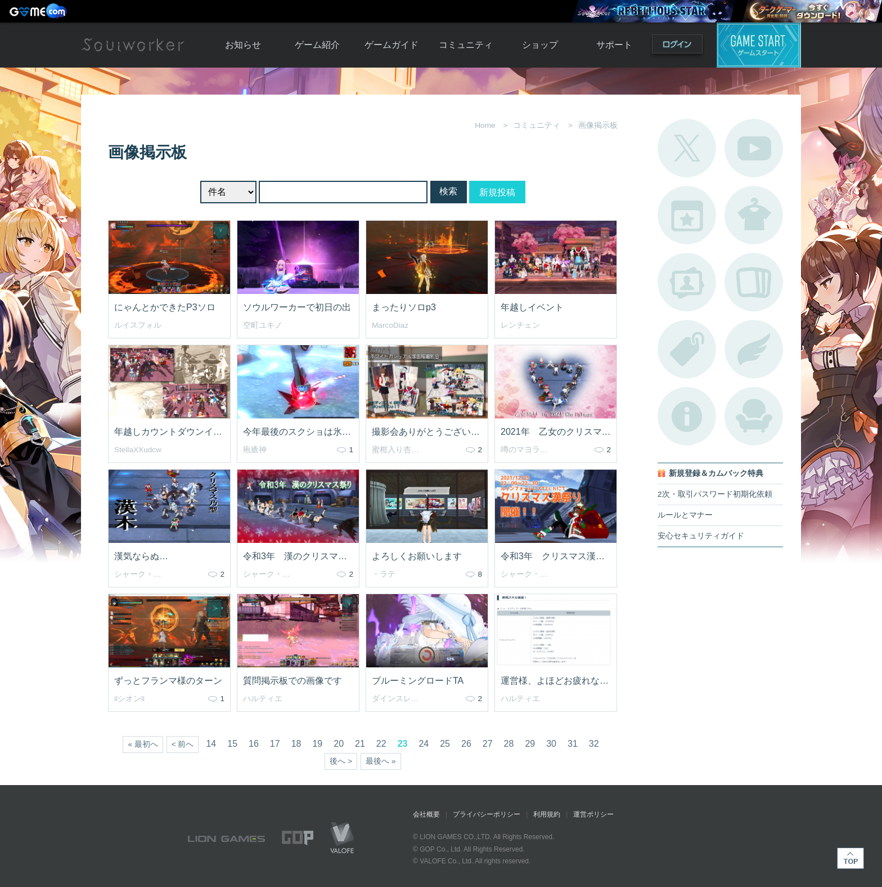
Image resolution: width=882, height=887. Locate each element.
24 (423, 743)
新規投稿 (497, 192)
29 (530, 743)
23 (403, 743)
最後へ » (380, 761)
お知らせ (243, 45)
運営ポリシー (593, 814)
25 (445, 743)
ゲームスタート (759, 45)
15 (232, 743)
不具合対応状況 (687, 416)
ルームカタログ (753, 416)
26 (466, 743)
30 (551, 743)
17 (275, 743)
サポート (614, 45)
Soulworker (132, 45)
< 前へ (183, 744)
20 (339, 743)
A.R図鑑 (753, 282)
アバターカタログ (753, 215)
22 (381, 743)
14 (211, 743)
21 (360, 743)
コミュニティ (466, 45)
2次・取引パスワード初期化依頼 (715, 494)
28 (509, 743)
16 (254, 743)
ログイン (677, 46)
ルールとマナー (685, 515)
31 (573, 743)
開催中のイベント (687, 215)
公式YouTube (753, 148)
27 (488, 743)
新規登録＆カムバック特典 (716, 473)
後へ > (341, 761)
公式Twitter (687, 148)
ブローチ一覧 (753, 349)
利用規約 (546, 814)
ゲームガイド (391, 45)
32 (594, 743)
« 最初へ (143, 744)
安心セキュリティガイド (701, 536)
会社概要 (426, 814)
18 (296, 743)
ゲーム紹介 (317, 45)
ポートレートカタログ (687, 282)
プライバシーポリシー (486, 814)
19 (317, 743)
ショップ (540, 45)
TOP (850, 858)
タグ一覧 (687, 349)
